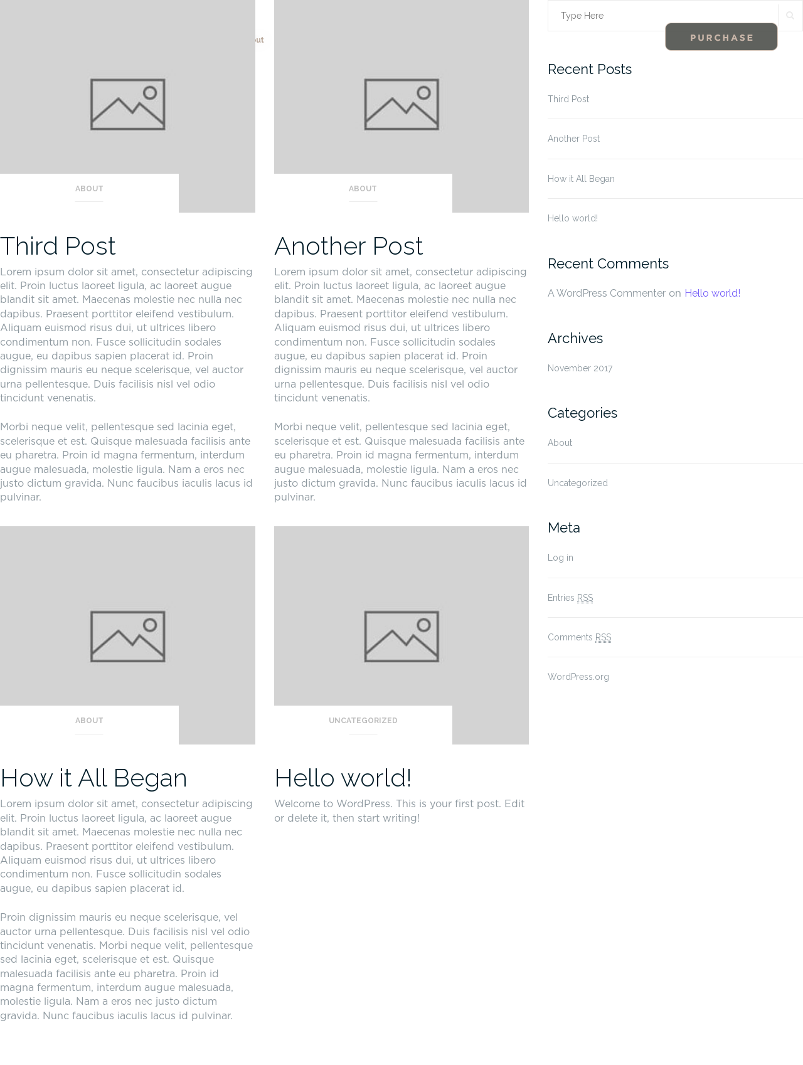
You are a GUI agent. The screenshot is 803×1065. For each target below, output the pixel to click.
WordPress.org (578, 677)
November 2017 (580, 368)
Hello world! (343, 777)
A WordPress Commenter (607, 293)
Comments (579, 637)
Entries (570, 598)
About (89, 188)
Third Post (58, 245)
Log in (560, 558)
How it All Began (94, 777)
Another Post (348, 245)
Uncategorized (363, 720)
